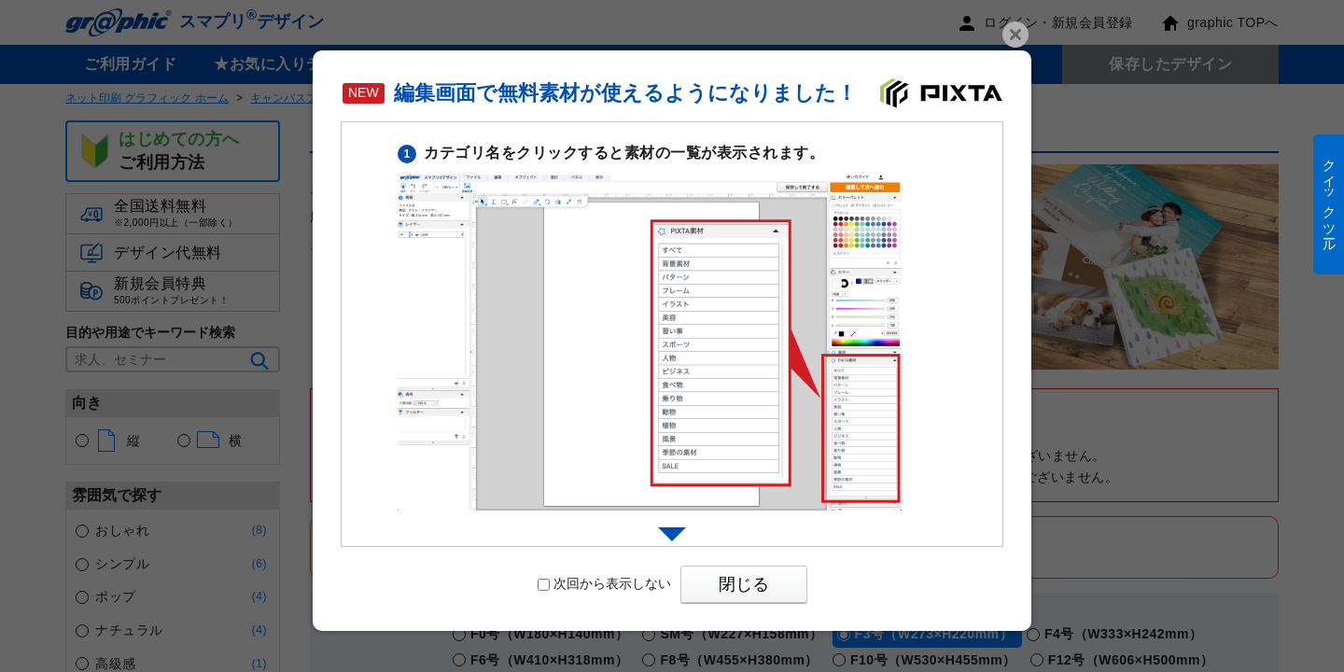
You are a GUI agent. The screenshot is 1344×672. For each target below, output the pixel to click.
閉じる (744, 584)
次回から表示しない (604, 583)
